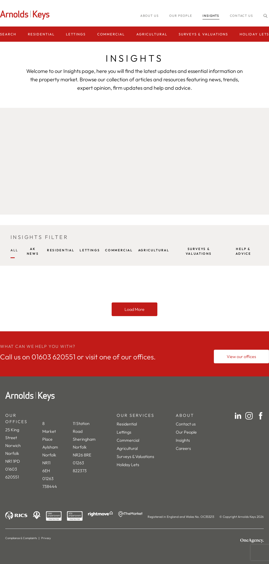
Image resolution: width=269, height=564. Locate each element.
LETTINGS (90, 250)
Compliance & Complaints (21, 538)
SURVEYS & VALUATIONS (199, 251)
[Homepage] (26, 15)
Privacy (46, 538)
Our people (180, 16)
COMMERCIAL (119, 250)
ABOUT (185, 415)
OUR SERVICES (135, 415)
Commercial (111, 34)
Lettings (76, 34)
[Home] (134, 396)
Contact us (241, 16)
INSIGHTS (211, 16)
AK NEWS (33, 251)
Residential (41, 34)
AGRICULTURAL (153, 250)
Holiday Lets (254, 34)
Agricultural (151, 34)
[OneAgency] (252, 540)
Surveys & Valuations (203, 34)
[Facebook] (260, 415)
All (14, 250)
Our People (186, 432)
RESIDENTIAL (60, 250)
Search (8, 34)
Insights (183, 440)
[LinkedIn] (238, 415)
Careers (183, 448)
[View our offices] (241, 356)
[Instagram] (249, 415)
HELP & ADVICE (243, 251)
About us (149, 16)
